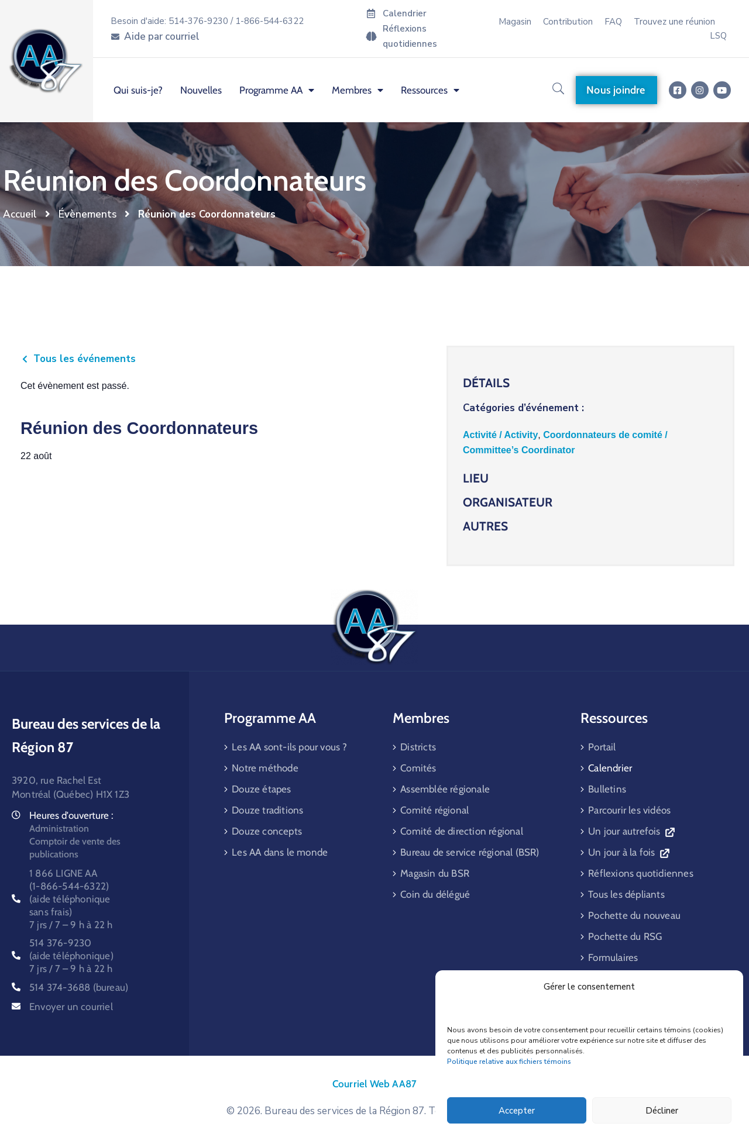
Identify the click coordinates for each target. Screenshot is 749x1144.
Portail (602, 747)
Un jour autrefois (631, 831)
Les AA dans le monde (280, 852)
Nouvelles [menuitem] (201, 90)
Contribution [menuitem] (568, 21)
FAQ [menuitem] (613, 21)
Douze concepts (267, 831)
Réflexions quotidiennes (640, 873)
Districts (418, 747)
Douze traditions (267, 810)
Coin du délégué (435, 894)
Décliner (661, 1111)
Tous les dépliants (626, 894)
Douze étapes (261, 789)
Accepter (517, 1111)
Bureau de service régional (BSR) (469, 852)
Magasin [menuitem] (515, 21)
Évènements (87, 214)
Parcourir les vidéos (629, 810)
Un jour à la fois (628, 852)
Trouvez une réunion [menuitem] (674, 21)
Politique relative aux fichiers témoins (509, 1061)
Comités (418, 768)
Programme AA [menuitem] (276, 90)
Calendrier (610, 768)
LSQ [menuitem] (718, 36)
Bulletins (607, 789)
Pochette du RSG (625, 936)
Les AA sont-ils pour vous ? (289, 747)
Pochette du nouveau (634, 915)
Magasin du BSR (434, 873)
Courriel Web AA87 (374, 1084)
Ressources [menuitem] (430, 90)
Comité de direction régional (461, 831)
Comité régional (434, 810)
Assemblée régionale (445, 789)
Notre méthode (265, 768)
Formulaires (613, 957)
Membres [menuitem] (357, 90)
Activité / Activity (500, 435)
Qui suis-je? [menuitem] (138, 90)
